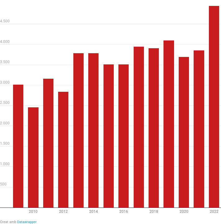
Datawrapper (27, 222)
